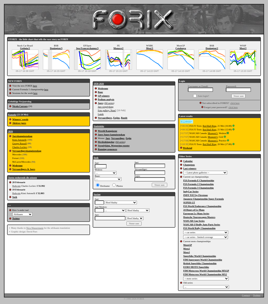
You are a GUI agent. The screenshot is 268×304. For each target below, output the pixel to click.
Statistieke (99, 126)
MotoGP (187, 245)
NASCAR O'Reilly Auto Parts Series (201, 224)
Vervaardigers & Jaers (23, 169)
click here (234, 103)
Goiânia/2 (25, 48)
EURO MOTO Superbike (196, 267)
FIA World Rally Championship (199, 228)
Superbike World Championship (199, 256)
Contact (246, 295)
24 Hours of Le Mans (193, 210)
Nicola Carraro (20, 106)
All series (108, 103)
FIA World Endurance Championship (202, 206)
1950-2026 (99, 83)
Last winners (189, 168)
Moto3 (186, 252)
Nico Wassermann (34, 228)
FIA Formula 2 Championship (198, 184)
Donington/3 (56, 48)
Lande (101, 114)
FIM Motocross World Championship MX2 (205, 274)
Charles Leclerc (19, 147)
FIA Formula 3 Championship (198, 187)
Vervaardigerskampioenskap (26, 151)
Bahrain (16, 186)
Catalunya (180, 48)
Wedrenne (17, 165)
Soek (14, 197)
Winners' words (20, 119)
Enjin (128, 138)
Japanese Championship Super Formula (203, 199)
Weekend (187, 148)
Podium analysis (106, 99)
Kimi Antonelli (19, 139)
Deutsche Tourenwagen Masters (199, 217)
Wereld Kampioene (107, 131)
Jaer (107, 138)
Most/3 (149, 48)
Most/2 (243, 48)
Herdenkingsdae (106, 142)
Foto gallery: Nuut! (107, 110)
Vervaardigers (105, 117)
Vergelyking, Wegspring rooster (114, 145)
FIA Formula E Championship (198, 180)
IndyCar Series (190, 191)
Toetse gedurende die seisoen (22, 177)
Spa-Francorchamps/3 (87, 48)
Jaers (100, 103)
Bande (124, 117)
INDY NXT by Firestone (195, 195)
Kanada (12, 114)
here (35, 85)
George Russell (19, 143)
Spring (97, 194)
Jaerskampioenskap (22, 136)
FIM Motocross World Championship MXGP (206, 270)
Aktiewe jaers (19, 123)
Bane (100, 92)
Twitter (16, 218)
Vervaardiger (118, 138)
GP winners (104, 95)
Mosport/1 (213, 133)
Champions (189, 164)
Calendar (188, 161)
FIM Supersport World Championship (202, 259)
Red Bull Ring (209, 126)
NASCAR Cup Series (194, 221)
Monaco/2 (119, 48)
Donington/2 (212, 48)
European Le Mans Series (196, 213)
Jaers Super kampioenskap (111, 134)
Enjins (116, 117)
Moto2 (186, 248)
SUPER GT (189, 202)
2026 (10, 131)
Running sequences (107, 149)
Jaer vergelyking (106, 106)
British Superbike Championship (199, 263)
